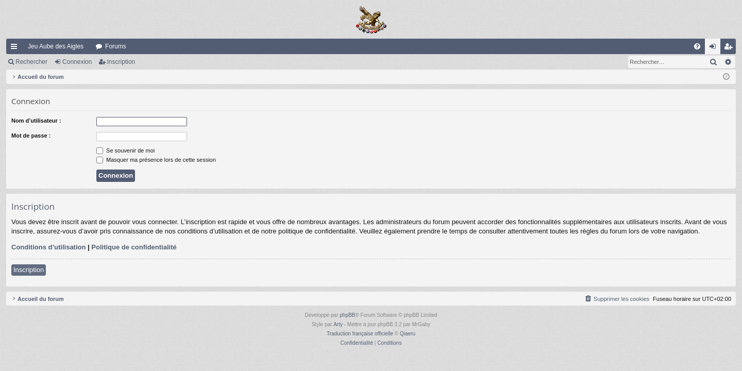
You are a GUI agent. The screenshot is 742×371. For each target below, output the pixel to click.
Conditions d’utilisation (48, 247)
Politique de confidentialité (133, 247)
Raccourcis (16, 48)
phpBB (347, 315)
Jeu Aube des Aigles (55, 46)
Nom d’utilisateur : (36, 120)
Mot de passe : (30, 135)
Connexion (77, 61)
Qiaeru (407, 333)
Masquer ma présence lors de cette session (156, 160)
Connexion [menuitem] (715, 48)
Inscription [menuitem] (730, 48)
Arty (338, 324)
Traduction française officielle (360, 333)
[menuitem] (697, 46)
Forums (115, 46)
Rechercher (31, 61)
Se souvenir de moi (125, 150)
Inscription (121, 61)
